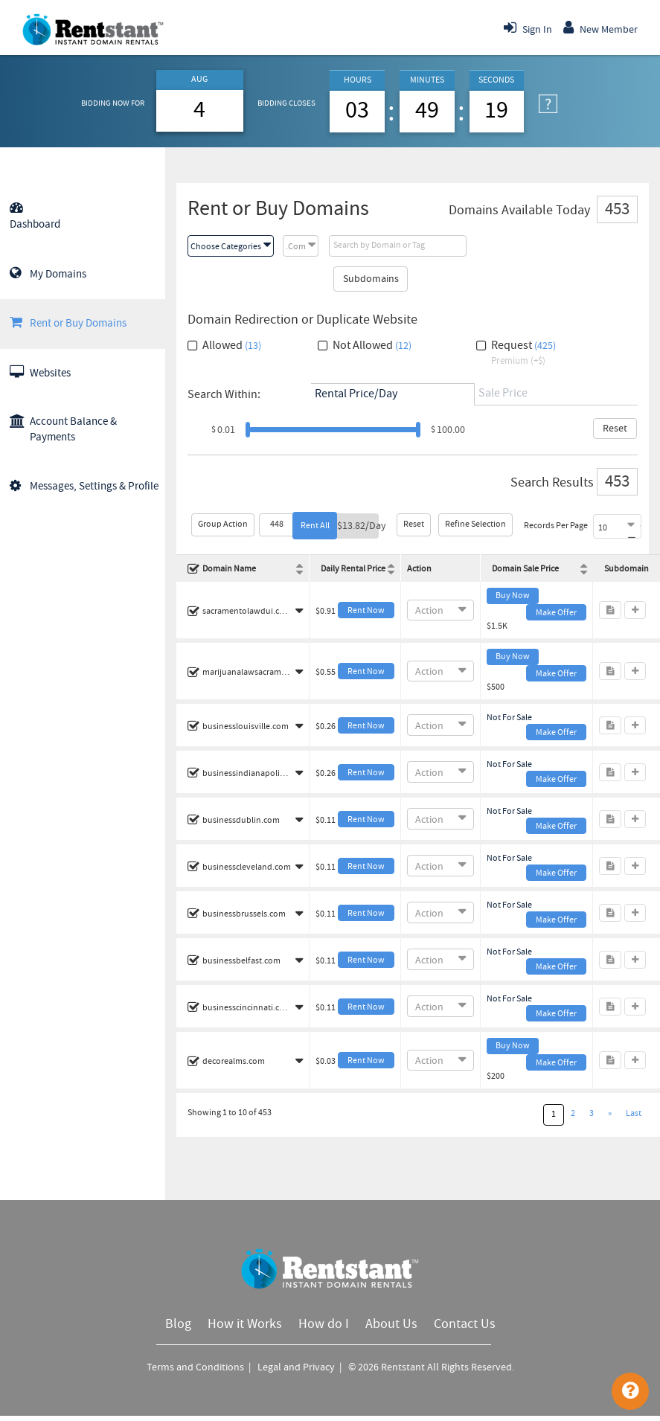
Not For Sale (509, 718)
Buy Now (513, 596)
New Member (600, 27)
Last (633, 1114)
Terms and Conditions (196, 1367)
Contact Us (465, 1324)
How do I (323, 1324)
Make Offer (556, 613)
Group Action (223, 524)
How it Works (245, 1324)
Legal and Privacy (297, 1367)
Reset (615, 428)
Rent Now (366, 611)
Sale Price (503, 393)
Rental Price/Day (356, 394)
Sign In (528, 27)
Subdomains (371, 279)
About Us (391, 1324)
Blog (178, 1324)
